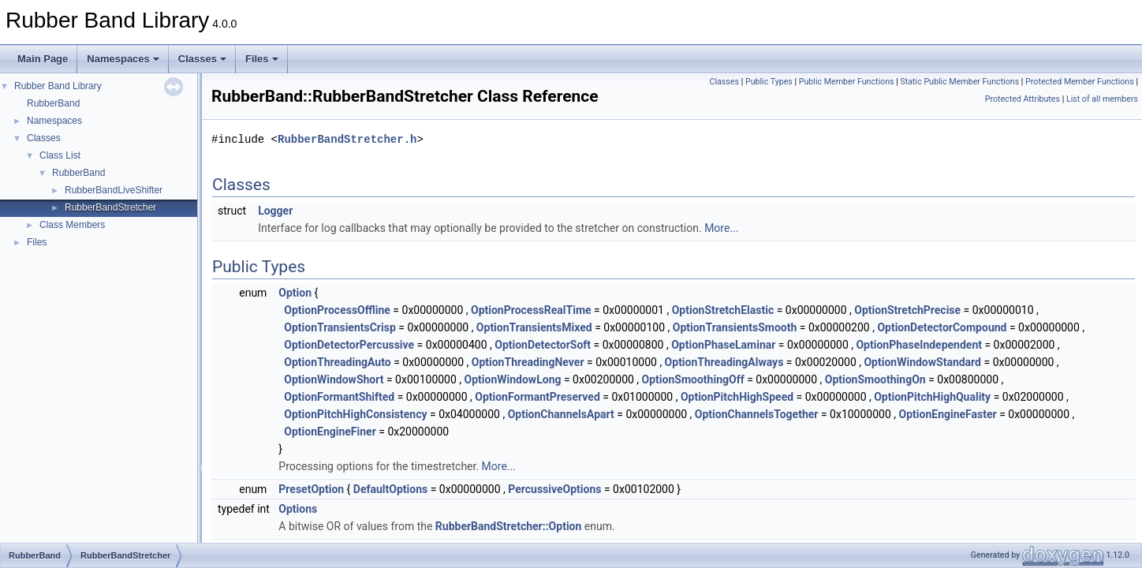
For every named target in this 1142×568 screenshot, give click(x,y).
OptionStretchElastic (723, 310)
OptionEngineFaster (948, 414)
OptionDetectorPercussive (349, 344)
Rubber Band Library (58, 86)
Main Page (42, 59)
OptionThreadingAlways (724, 362)
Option (295, 292)
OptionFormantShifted (339, 396)
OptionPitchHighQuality (932, 396)
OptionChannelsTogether (757, 414)
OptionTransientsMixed (534, 327)
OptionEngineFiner (329, 431)
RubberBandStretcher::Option (508, 526)
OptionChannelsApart (561, 414)
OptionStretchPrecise (907, 310)
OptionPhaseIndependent (919, 344)
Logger (275, 210)
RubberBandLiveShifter (113, 190)
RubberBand (53, 103)
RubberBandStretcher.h (347, 139)
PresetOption (311, 489)
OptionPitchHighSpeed (737, 396)
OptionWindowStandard (922, 362)
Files (261, 59)
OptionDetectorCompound (941, 327)
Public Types (769, 82)
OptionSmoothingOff (693, 379)
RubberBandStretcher (110, 207)
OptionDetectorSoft (542, 344)
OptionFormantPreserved (537, 396)
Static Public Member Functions (959, 82)
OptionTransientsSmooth (735, 327)
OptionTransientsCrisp (339, 327)
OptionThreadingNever (528, 362)
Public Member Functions (846, 82)
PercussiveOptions (554, 489)
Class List (59, 155)
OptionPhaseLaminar (723, 344)
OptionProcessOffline (337, 310)
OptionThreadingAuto (337, 362)
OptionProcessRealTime (531, 310)
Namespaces (123, 59)
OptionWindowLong (513, 379)
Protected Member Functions (1079, 82)
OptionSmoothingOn (875, 379)
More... (721, 228)
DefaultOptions (390, 489)
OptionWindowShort (333, 379)
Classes (202, 59)
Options (297, 509)
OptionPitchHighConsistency (355, 414)
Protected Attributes (1022, 99)
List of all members (1102, 99)
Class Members (72, 224)
